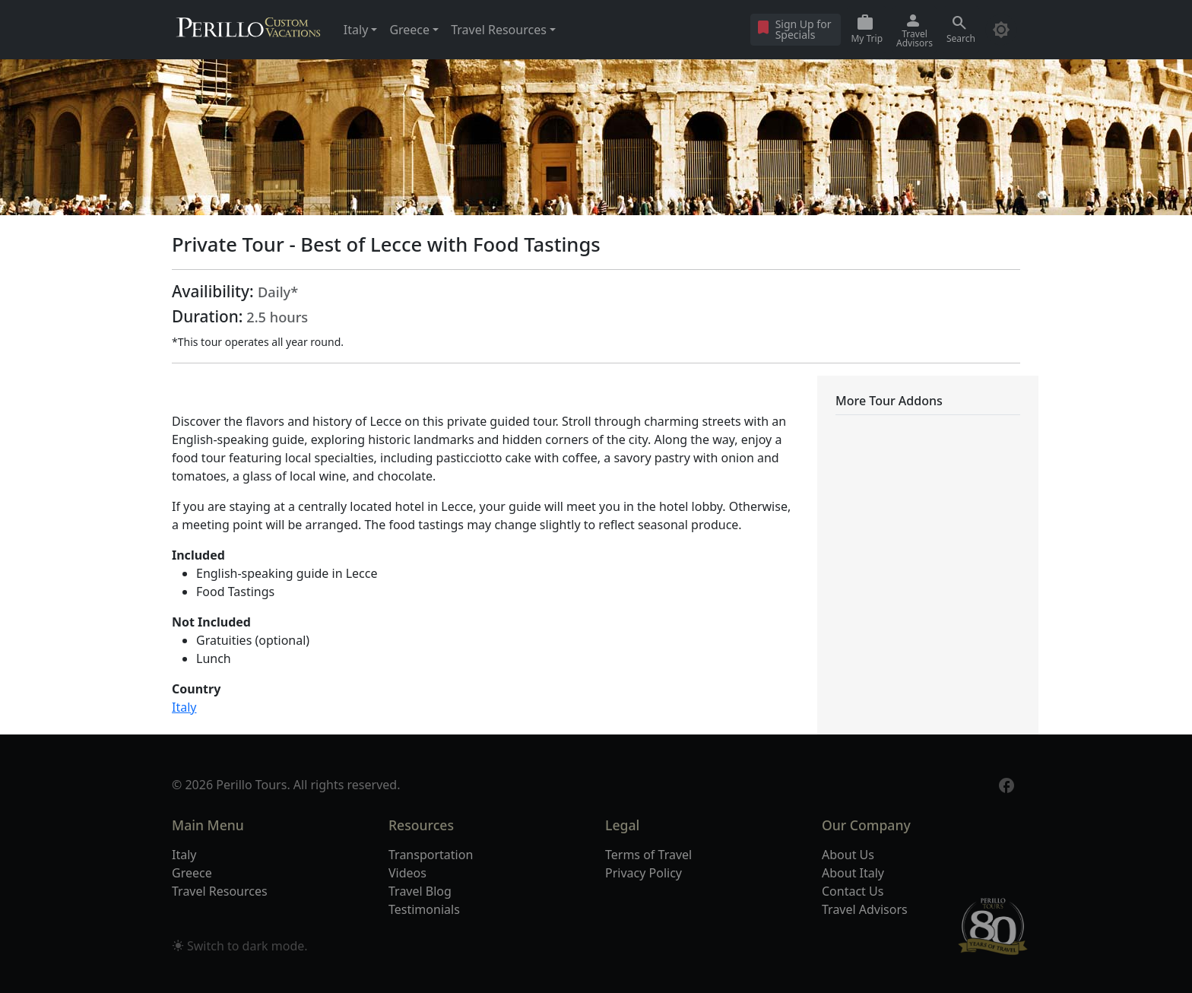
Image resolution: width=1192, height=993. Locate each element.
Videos (407, 873)
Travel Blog (420, 891)
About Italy (853, 873)
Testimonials (424, 909)
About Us (848, 854)
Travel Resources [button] (499, 29)
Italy (184, 707)
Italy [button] (356, 29)
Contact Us (852, 891)
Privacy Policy (643, 873)
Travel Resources (220, 891)
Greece (192, 873)
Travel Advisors (865, 909)
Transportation (430, 854)
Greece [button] (409, 29)
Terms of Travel (648, 854)
